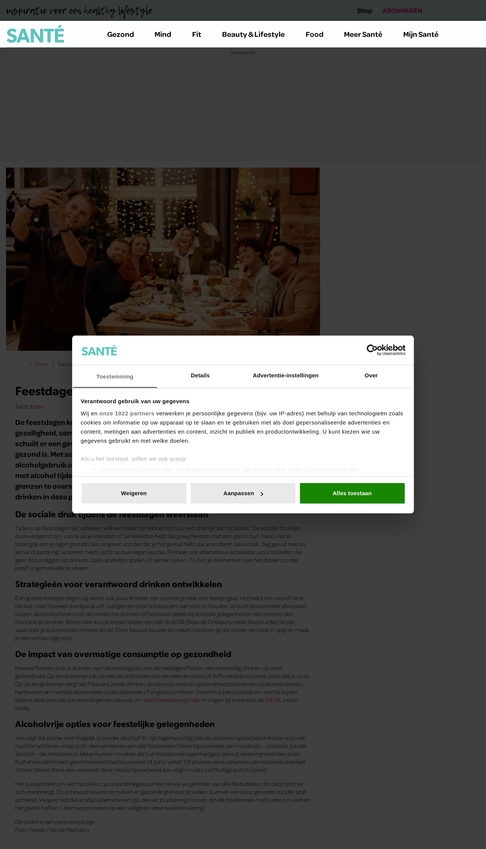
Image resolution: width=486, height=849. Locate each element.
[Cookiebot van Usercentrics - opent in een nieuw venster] (372, 350)
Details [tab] (200, 375)
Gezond (125, 34)
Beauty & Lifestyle (257, 34)
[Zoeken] (474, 34)
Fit (201, 34)
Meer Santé (367, 34)
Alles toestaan (352, 493)
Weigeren (134, 493)
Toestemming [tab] (115, 376)
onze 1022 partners (127, 413)
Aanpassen (243, 493)
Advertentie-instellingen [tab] (286, 375)
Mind (167, 34)
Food (319, 34)
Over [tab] (371, 375)
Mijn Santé (426, 34)
